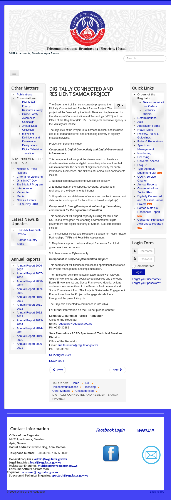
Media (20, 196)
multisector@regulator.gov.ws (57, 466)
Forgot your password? (146, 283)
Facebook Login (111, 430)
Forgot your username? (146, 279)
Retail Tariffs (145, 129)
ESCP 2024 (56, 360)
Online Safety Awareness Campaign (30, 118)
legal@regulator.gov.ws (45, 462)
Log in (138, 272)
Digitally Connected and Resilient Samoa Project (150, 200)
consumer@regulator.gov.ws (39, 472)
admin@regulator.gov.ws (50, 459)
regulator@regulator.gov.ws (75, 323)
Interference (24, 188)
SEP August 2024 (60, 355)
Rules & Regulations (150, 141)
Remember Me (145, 266)
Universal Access (148, 161)
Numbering (144, 153)
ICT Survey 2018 (27, 204)
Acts (140, 121)
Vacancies (23, 192)
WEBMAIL (145, 430)
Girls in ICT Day (27, 180)
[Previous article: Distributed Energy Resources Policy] (57, 370)
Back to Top (156, 491)
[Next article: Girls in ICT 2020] (117, 370)
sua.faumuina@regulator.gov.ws (78, 345)
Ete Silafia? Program (30, 184)
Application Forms (148, 125)
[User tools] (120, 106)
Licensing (143, 157)
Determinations (146, 118)
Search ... (123, 55)
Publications (24, 94)
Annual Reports (147, 184)
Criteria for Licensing (30, 176)
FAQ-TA (142, 165)
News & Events (26, 200)
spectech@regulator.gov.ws (70, 475)
